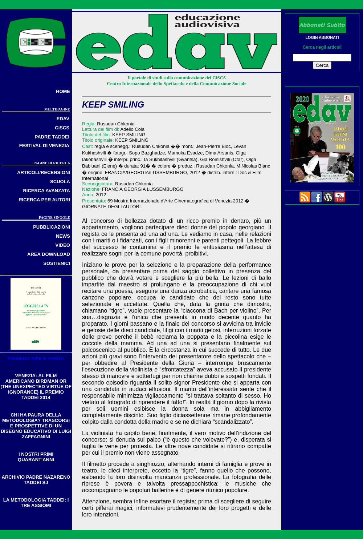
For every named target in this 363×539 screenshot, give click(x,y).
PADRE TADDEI (51, 137)
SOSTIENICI (56, 263)
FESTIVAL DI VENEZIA (44, 145)
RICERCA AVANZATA (46, 190)
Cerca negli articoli (322, 47)
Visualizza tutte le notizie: (35, 358)
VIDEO (63, 245)
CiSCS (62, 127)
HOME (63, 91)
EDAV (63, 118)
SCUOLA (60, 181)
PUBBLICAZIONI (51, 227)
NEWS (63, 236)
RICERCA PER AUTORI (44, 199)
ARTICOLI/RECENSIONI (43, 172)
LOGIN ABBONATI (322, 37)
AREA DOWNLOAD (48, 254)
